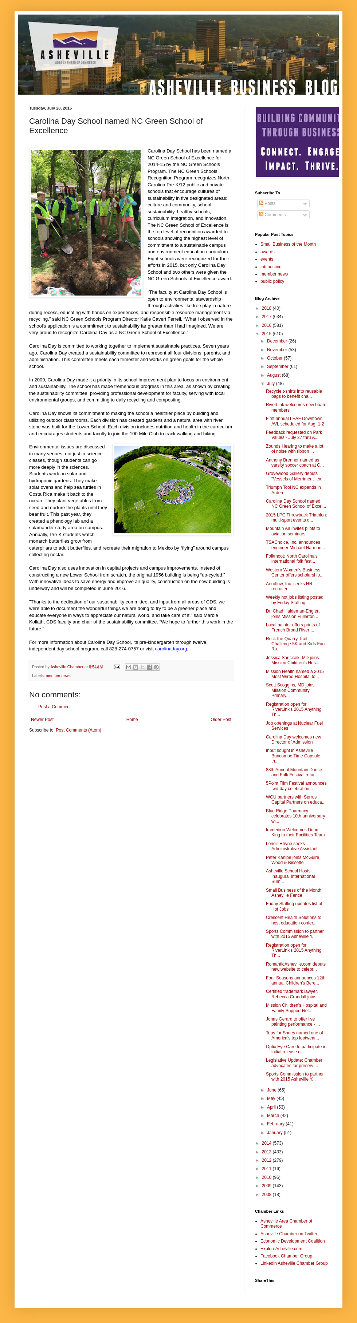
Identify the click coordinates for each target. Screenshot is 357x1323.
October (275, 358)
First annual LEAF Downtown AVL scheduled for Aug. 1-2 (295, 421)
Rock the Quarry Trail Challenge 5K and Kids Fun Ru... (295, 644)
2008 (267, 1194)
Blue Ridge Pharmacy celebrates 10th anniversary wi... (295, 816)
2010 (267, 1177)
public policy (272, 281)
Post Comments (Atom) (78, 730)
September (278, 366)
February (276, 1123)
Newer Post (42, 719)
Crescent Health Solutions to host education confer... (293, 920)
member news (58, 675)
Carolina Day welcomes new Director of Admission (293, 739)
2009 (267, 1185)
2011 (267, 1168)
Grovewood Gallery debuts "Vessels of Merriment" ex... (295, 476)
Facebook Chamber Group (286, 1256)
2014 (267, 1143)
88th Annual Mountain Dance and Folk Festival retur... (294, 772)
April (272, 1107)
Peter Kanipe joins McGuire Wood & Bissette (292, 860)
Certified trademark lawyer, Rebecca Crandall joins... (293, 994)
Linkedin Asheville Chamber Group (294, 1263)
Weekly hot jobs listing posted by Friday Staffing (294, 600)
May (271, 1098)
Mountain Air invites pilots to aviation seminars (293, 531)
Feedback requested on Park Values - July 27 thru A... (294, 435)
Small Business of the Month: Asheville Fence (294, 893)
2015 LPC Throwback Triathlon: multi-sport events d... (296, 517)
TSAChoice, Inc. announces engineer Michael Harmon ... (296, 545)
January (275, 1132)
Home (132, 719)
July (271, 383)
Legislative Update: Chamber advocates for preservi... (294, 1063)
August (274, 375)
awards (267, 251)
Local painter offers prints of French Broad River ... (293, 627)
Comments (272, 214)
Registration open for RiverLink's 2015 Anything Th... (294, 709)
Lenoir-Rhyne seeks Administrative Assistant (292, 846)
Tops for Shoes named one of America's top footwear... (294, 1035)
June (272, 1090)
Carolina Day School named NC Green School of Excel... (296, 504)
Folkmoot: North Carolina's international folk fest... (292, 559)
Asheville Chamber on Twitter (288, 1233)
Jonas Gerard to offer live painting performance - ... (293, 1022)
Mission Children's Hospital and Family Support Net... (296, 1008)
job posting (271, 266)
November (278, 349)
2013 (267, 1151)
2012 (267, 1160)
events (266, 259)
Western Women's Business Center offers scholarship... (294, 572)
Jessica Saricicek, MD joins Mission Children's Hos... (292, 660)
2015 (267, 333)
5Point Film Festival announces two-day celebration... (296, 786)
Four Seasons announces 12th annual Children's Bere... (295, 980)
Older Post (221, 719)
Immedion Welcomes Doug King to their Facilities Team (295, 832)
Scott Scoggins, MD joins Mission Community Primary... (290, 690)
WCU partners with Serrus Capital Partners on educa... (296, 800)
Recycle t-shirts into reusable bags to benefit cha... (294, 394)
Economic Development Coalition (292, 1241)
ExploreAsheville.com (281, 1248)
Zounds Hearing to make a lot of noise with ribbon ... (294, 449)
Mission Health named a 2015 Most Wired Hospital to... (295, 674)
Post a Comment (54, 706)
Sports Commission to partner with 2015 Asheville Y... (295, 934)
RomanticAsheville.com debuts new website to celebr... (296, 967)
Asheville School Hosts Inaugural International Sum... (290, 876)
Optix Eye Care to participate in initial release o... (296, 1049)
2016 (267, 325)
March (273, 1115)
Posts (267, 203)
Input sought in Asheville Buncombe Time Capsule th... (293, 756)
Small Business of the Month (288, 244)
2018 (267, 308)
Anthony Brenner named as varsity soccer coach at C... (295, 462)
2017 (267, 316)
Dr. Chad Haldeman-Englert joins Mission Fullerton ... (292, 614)
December (278, 341)
